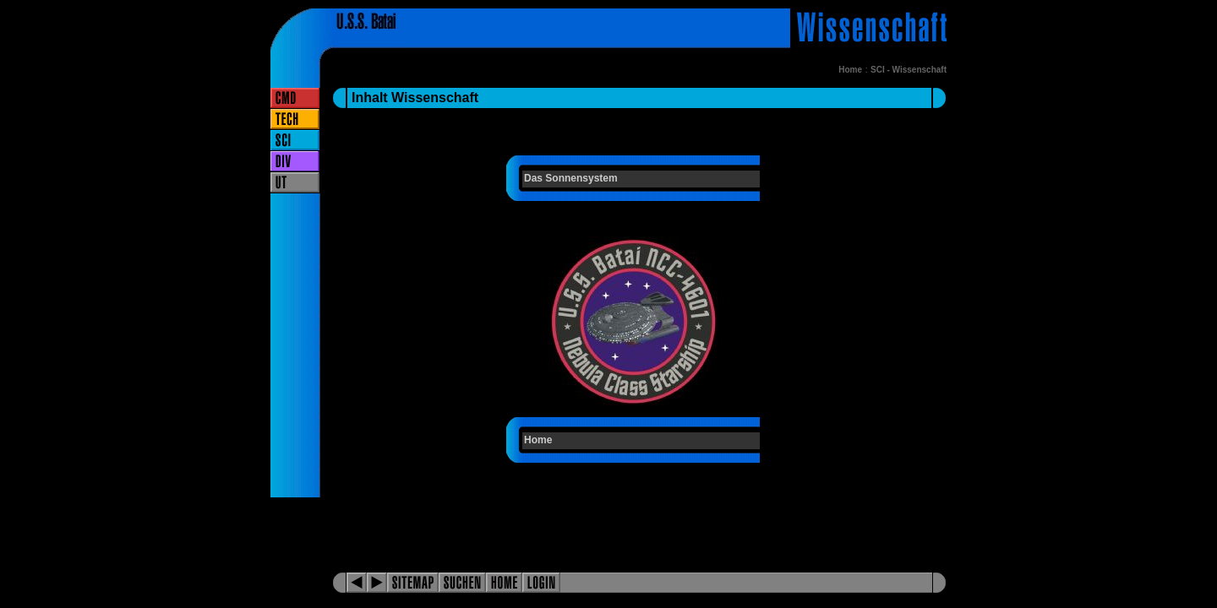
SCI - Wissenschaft (908, 69)
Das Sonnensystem (571, 178)
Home (850, 69)
